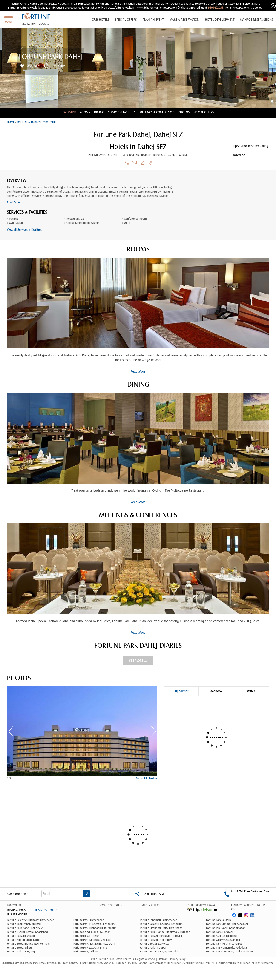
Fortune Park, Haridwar (219, 932)
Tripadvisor (181, 691)
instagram (247, 914)
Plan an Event (153, 19)
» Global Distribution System (82, 222)
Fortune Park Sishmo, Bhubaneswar (227, 924)
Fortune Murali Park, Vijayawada (159, 951)
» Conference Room (134, 218)
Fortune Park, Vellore (85, 951)
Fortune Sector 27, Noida (154, 943)
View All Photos (146, 778)
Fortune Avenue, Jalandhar (221, 936)
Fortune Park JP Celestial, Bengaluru (94, 924)
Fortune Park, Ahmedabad (88, 920)
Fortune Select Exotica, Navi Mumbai (28, 943)
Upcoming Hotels (109, 905)
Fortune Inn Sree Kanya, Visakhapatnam (229, 951)
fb (234, 914)
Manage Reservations (256, 19)
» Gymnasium (15, 222)
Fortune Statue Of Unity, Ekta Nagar (161, 928)
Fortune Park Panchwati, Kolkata (92, 939)
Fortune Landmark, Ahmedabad (158, 920)
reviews (254, 155)
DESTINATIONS (16, 910)
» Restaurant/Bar (74, 218)
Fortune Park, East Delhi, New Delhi (94, 943)
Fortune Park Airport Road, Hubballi (161, 936)
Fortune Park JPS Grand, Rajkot (224, 943)
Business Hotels (45, 910)
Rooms (85, 112)
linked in (253, 914)
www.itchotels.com (148, 7)
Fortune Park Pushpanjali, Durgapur (94, 928)
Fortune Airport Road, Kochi (23, 939)
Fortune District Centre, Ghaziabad (27, 932)
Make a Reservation (184, 19)
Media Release (151, 905)
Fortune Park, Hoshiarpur (22, 936)
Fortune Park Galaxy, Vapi (21, 951)
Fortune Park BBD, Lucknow (156, 939)
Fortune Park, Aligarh (218, 920)
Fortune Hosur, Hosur (86, 936)
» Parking (12, 218)
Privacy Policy (177, 959)
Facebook (215, 691)
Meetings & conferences (157, 112)
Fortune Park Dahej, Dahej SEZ (25, 928)
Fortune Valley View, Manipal (223, 939)
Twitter (250, 691)
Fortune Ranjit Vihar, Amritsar (24, 924)
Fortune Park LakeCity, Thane (90, 947)
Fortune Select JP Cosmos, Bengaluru (161, 924)
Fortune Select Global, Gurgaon (92, 932)
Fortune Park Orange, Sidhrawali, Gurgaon (165, 932)
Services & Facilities (121, 112)
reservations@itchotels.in (178, 7)
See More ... (138, 660)
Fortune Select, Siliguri (20, 947)
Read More (14, 202)
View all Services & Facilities (24, 229)
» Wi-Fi (126, 222)
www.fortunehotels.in (121, 7)
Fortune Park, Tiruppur (153, 947)
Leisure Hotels (17, 914)
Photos (184, 112)
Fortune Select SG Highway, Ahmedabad (30, 920)
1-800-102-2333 (216, 7)
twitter (240, 914)
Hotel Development (219, 19)
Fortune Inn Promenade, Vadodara (226, 947)
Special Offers (126, 19)
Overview (69, 112)
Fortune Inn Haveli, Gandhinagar (225, 928)
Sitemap (163, 959)
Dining (99, 112)
